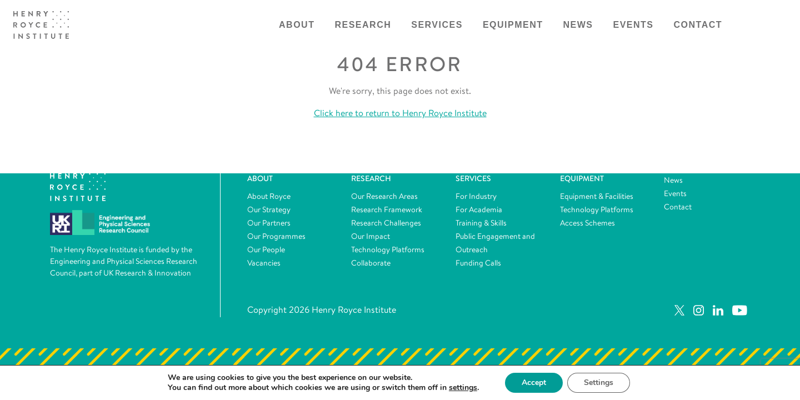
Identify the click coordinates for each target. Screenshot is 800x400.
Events (633, 24)
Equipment (513, 24)
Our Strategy (269, 209)
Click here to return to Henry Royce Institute (400, 113)
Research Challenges (386, 223)
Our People (266, 249)
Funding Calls (478, 263)
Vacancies (264, 263)
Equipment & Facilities (596, 196)
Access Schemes (587, 223)
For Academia (479, 209)
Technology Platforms (387, 249)
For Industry (476, 196)
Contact (698, 24)
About (296, 24)
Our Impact (370, 236)
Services (437, 24)
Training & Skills (481, 223)
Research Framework (386, 209)
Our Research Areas (384, 196)
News (578, 24)
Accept (534, 382)
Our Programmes (276, 236)
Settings (598, 382)
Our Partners (269, 223)
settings (463, 388)
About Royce (269, 196)
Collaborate (371, 263)
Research (362, 24)
